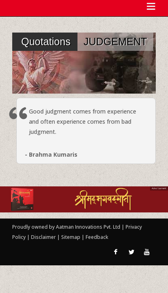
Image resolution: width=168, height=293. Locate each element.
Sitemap (71, 237)
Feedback (97, 237)
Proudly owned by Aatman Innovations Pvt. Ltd (66, 226)
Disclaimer (43, 237)
